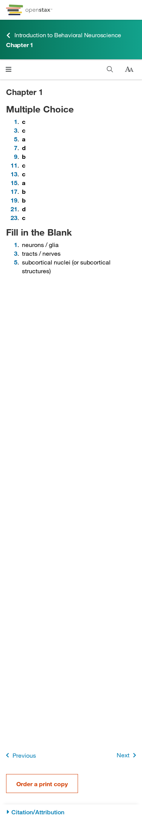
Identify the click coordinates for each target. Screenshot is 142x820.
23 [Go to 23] (14, 217)
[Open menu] (8, 69)
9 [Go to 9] (15, 156)
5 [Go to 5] (15, 138)
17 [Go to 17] (14, 191)
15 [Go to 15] (14, 182)
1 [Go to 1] (15, 121)
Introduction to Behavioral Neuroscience (63, 35)
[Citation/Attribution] (71, 812)
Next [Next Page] (128, 755)
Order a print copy (42, 783)
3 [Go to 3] (15, 130)
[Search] (110, 69)
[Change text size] (129, 69)
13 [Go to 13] (14, 173)
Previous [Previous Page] (19, 755)
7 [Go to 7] (15, 147)
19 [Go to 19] (14, 200)
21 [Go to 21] (14, 208)
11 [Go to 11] (14, 165)
